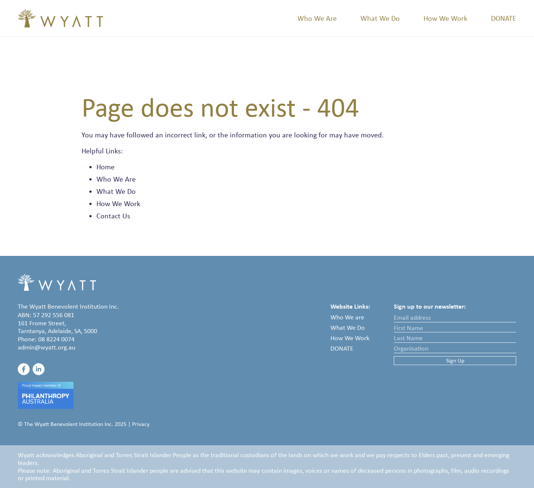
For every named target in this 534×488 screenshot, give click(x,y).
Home (105, 166)
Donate (503, 18)
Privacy (140, 423)
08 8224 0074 (56, 339)
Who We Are (317, 18)
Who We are (347, 317)
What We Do (380, 18)
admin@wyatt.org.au (46, 347)
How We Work (445, 18)
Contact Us (113, 215)
